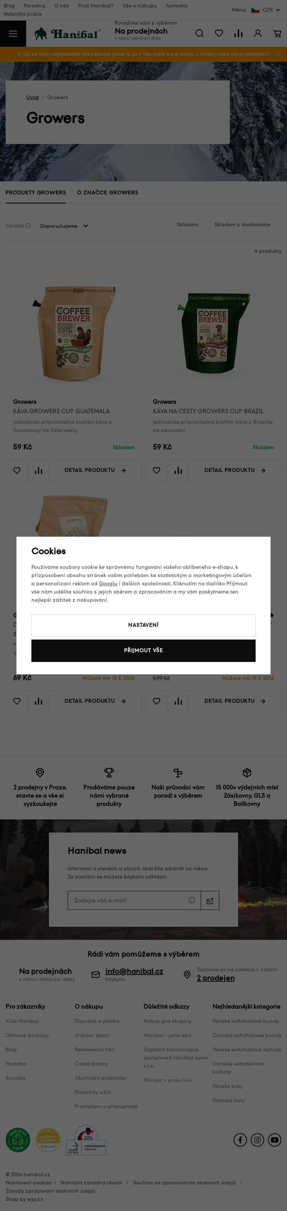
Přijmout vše (143, 650)
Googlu (108, 583)
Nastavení (143, 625)
